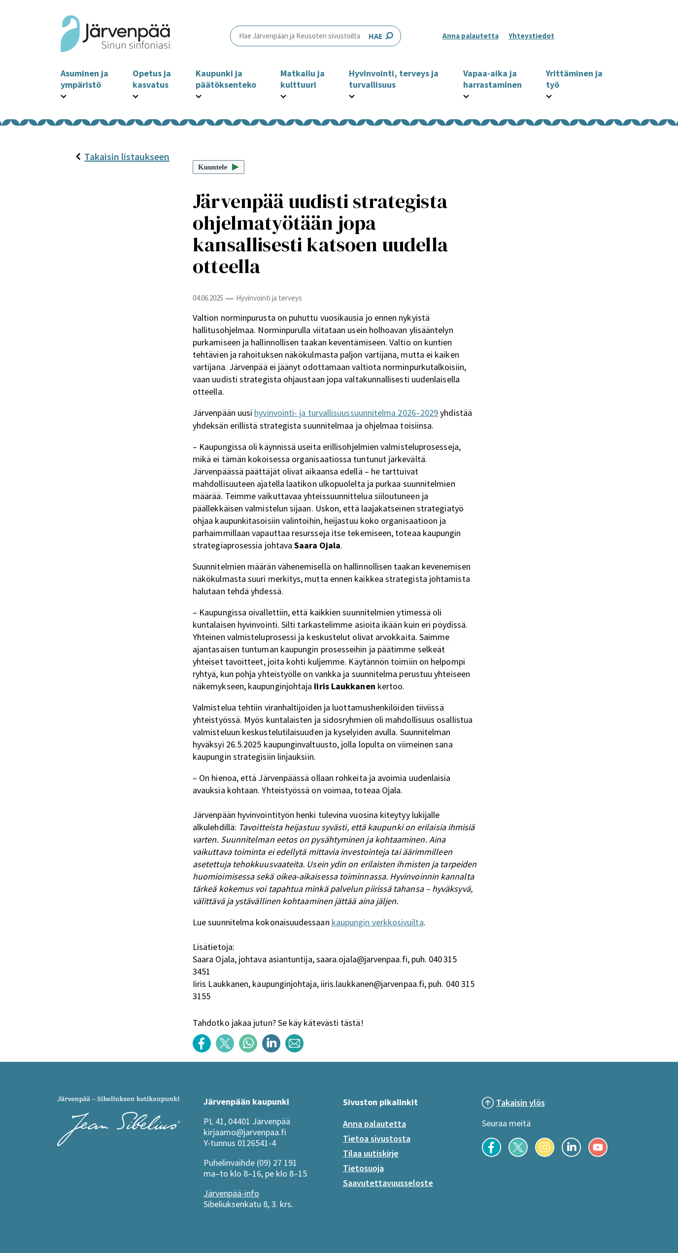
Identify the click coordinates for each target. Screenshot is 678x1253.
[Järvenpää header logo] (115, 36)
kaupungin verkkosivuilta (378, 922)
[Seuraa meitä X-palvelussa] (518, 1154)
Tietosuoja (363, 1168)
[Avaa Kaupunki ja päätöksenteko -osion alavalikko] (199, 95)
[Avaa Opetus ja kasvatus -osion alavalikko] (135, 95)
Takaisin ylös (520, 1102)
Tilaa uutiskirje (371, 1153)
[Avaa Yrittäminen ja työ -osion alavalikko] (549, 95)
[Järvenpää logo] (118, 1143)
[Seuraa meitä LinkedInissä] (571, 1154)
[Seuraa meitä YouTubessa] (598, 1154)
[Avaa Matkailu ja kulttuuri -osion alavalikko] (283, 95)
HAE (315, 36)
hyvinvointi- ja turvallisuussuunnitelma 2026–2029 (346, 412)
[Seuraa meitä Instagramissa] (544, 1154)
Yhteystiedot (531, 35)
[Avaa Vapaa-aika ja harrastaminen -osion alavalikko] (466, 95)
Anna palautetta (470, 35)
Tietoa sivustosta (376, 1138)
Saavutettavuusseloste (388, 1182)
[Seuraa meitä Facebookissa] (491, 1154)
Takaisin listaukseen (122, 156)
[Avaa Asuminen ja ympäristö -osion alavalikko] (64, 95)
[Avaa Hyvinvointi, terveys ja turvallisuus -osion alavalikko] (352, 95)
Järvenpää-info (231, 1193)
